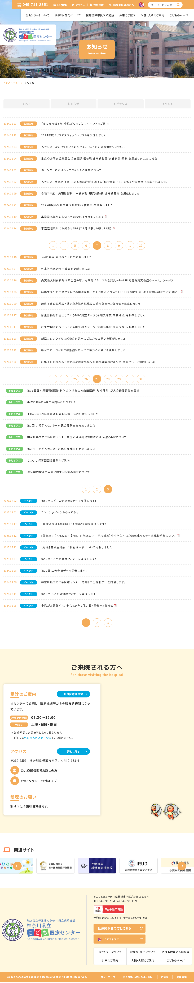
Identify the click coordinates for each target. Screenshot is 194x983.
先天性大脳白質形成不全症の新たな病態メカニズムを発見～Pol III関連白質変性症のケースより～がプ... (108, 280)
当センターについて (38, 15)
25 (74, 379)
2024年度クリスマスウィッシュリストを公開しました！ (74, 135)
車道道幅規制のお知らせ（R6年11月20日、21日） (72, 216)
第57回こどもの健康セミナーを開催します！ (69, 559)
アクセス (80, 5)
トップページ (11, 82)
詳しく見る (73, 752)
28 (108, 379)
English (62, 5)
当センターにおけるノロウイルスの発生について (71, 170)
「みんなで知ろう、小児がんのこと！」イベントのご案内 (75, 123)
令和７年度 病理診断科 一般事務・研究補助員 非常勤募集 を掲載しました (90, 193)
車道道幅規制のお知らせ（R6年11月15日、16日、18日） (76, 228)
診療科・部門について (68, 15)
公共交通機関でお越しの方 (39, 771)
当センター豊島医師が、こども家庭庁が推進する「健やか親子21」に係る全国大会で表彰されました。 (104, 182)
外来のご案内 (127, 15)
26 (85, 379)
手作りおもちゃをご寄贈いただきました (51, 402)
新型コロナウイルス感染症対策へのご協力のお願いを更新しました (83, 350)
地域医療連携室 (72, 695)
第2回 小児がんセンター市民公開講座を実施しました (61, 449)
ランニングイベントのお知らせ (60, 513)
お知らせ (73, 104)
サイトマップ (108, 978)
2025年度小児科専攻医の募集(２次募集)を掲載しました (77, 205)
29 (119, 379)
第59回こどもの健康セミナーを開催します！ (69, 501)
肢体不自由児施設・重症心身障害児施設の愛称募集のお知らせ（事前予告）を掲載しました (98, 362)
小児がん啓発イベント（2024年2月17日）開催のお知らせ (77, 606)
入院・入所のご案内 (152, 15)
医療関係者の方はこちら (114, 929)
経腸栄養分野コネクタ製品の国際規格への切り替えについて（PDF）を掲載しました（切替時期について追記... (110, 292)
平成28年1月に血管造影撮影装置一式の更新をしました (62, 414)
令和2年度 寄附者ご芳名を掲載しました (66, 257)
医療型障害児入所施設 (100, 15)
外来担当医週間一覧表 (38, 738)
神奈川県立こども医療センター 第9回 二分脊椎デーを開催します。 (83, 583)
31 (142, 379)
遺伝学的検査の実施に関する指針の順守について (58, 472)
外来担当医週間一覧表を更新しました (65, 269)
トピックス (120, 104)
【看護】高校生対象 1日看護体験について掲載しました (76, 548)
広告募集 (181, 978)
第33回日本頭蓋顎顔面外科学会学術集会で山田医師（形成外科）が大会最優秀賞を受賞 (83, 391)
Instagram (109, 940)
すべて (26, 104)
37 (142, 245)
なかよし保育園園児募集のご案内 (48, 461)
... (63, 245)
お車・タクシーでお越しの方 (39, 782)
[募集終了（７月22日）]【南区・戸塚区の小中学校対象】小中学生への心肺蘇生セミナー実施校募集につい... (109, 536)
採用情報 (98, 5)
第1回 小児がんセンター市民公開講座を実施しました (61, 426)
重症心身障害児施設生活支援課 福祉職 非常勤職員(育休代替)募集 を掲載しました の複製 (99, 158)
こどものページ (179, 15)
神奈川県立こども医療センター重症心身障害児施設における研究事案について (77, 437)
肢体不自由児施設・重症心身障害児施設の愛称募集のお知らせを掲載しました (90, 304)
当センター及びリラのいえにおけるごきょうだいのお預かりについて (83, 147)
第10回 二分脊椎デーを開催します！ (64, 571)
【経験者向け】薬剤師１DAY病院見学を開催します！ (74, 524)
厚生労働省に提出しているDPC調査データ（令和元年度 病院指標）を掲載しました (93, 315)
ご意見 (165, 978)
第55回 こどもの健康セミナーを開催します (68, 594)
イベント (167, 104)
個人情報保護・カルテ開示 (138, 978)
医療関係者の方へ (123, 5)
